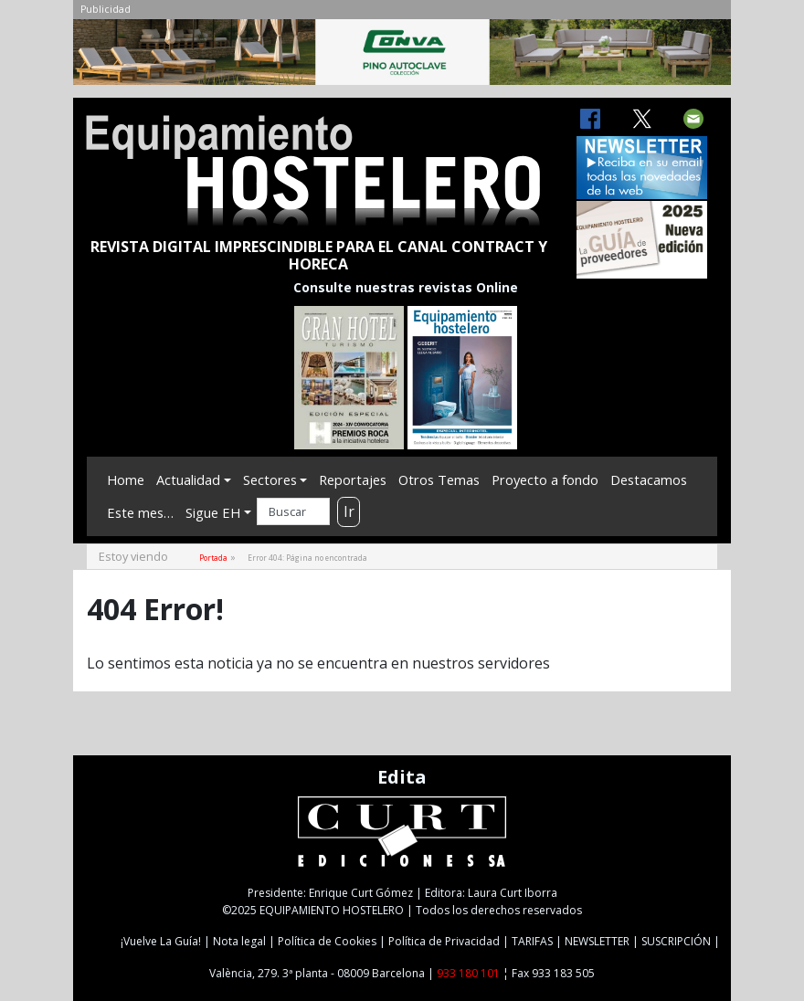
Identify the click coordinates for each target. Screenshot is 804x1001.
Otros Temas (439, 479)
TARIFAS (532, 941)
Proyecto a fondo (545, 479)
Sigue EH (212, 512)
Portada (213, 558)
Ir (349, 511)
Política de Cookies (327, 941)
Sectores (270, 479)
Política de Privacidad (444, 941)
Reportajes (352, 479)
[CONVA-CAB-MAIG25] (402, 57)
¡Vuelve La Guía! (161, 941)
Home (125, 479)
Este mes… (140, 512)
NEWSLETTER (597, 941)
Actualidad (188, 479)
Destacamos (648, 479)
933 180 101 (468, 973)
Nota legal (239, 941)
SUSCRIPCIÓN (676, 941)
